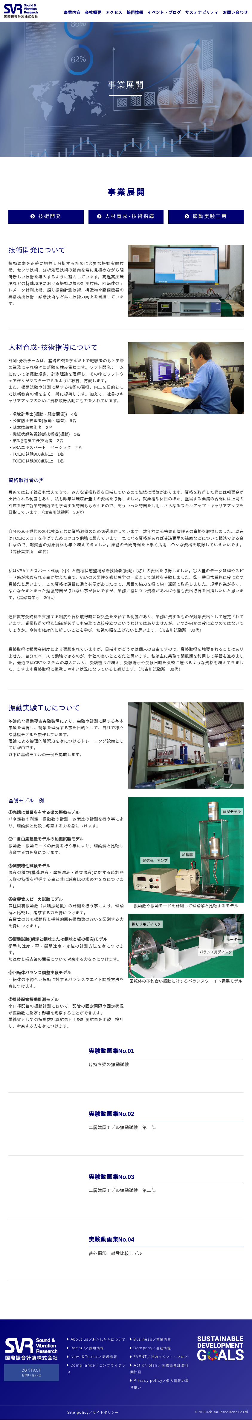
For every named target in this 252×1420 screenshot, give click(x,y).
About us (96, 1339)
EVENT (159, 1357)
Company (150, 1348)
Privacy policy (146, 1381)
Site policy (93, 1413)
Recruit (85, 1348)
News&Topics (92, 1357)
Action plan (145, 1365)
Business (150, 1339)
